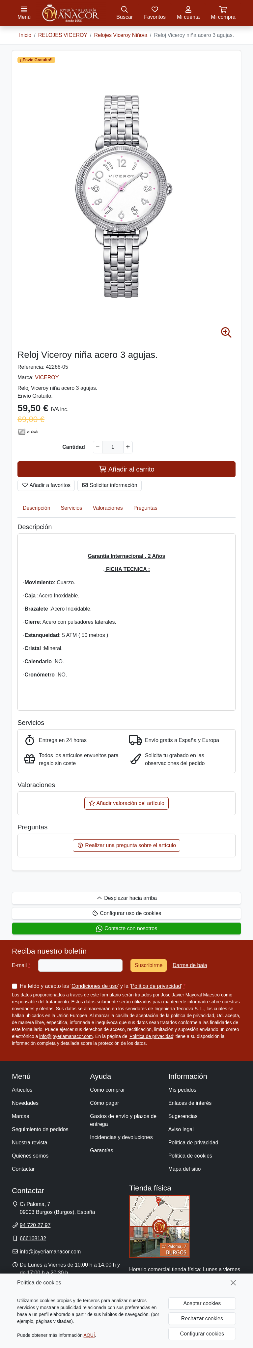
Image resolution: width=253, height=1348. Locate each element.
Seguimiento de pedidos (40, 1129)
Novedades (25, 1103)
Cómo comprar (107, 1090)
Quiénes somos (30, 1156)
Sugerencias (183, 1116)
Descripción (36, 508)
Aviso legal (181, 1129)
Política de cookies (190, 1156)
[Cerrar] (233, 1282)
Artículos (22, 1090)
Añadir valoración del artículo (126, 803)
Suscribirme (148, 965)
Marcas (20, 1116)
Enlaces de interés (190, 1103)
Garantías (101, 1150)
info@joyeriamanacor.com (66, 1036)
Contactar (23, 1169)
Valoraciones (108, 508)
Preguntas (145, 508)
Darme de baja (190, 965)
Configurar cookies (202, 1333)
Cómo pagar (104, 1103)
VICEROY (47, 377)
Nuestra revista (29, 1142)
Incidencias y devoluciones (121, 1137)
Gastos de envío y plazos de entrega (123, 1120)
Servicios (71, 508)
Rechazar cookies (202, 1318)
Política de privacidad (156, 986)
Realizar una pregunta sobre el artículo (126, 845)
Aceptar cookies (202, 1303)
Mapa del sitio (184, 1169)
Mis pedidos (182, 1090)
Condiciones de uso (94, 986)
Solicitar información (109, 485)
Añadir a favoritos (46, 485)
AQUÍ (89, 1335)
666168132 (33, 1238)
